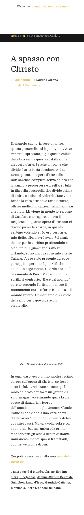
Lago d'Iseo (34, 482)
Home (15, 35)
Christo (49, 471)
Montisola (18, 488)
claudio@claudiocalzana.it (50, 6)
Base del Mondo (31, 471)
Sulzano (55, 488)
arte (25, 35)
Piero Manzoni (37, 488)
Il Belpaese (27, 477)
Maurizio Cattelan (57, 482)
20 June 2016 (20, 80)
